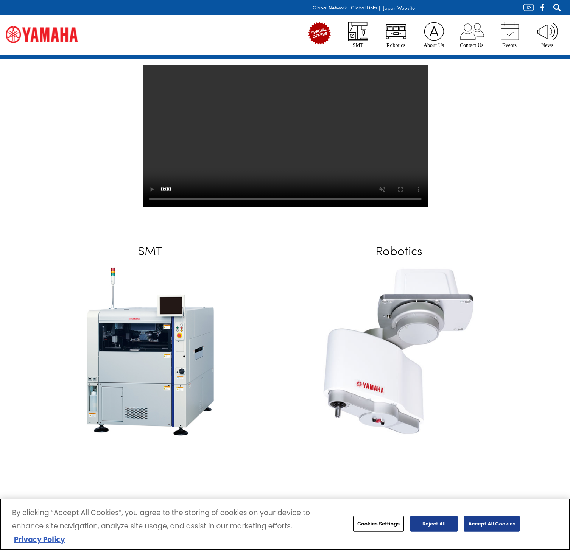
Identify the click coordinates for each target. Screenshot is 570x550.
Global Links (364, 7)
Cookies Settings (378, 523)
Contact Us (471, 35)
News (547, 35)
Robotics (396, 35)
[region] (285, 524)
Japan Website (399, 7)
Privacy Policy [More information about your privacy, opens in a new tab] (39, 539)
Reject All (434, 523)
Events (509, 35)
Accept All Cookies (491, 523)
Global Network (330, 7)
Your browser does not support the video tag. (285, 136)
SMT (358, 35)
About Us (434, 35)
